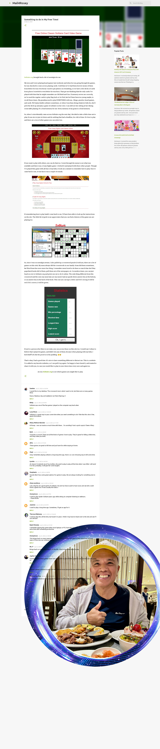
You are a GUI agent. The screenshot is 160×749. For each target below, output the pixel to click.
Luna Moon (33, 412)
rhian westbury (35, 483)
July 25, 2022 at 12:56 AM (49, 514)
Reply (32, 399)
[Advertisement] (60, 631)
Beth (31, 432)
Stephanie (33, 472)
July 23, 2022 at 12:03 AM (44, 412)
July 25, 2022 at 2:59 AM (40, 546)
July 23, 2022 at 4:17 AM (52, 422)
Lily (31, 567)
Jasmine (32, 505)
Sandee (32, 388)
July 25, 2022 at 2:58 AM (44, 536)
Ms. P (31, 546)
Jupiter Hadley (35, 556)
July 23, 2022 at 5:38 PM (43, 472)
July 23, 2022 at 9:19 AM (39, 443)
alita (31, 443)
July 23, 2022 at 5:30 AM (40, 432)
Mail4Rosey (20, 3)
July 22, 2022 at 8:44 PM (40, 402)
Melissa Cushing (35, 576)
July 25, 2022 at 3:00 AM (47, 556)
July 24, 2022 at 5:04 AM (47, 483)
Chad (31, 452)
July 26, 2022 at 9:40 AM (47, 576)
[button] (25, 25)
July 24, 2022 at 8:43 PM (42, 505)
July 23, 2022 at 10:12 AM (40, 452)
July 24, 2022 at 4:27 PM (44, 494)
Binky (31, 402)
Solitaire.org (28, 77)
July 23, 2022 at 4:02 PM (41, 461)
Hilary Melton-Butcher (37, 423)
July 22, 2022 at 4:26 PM (42, 388)
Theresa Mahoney (36, 514)
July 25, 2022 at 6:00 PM (39, 567)
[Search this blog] (141, 3)
